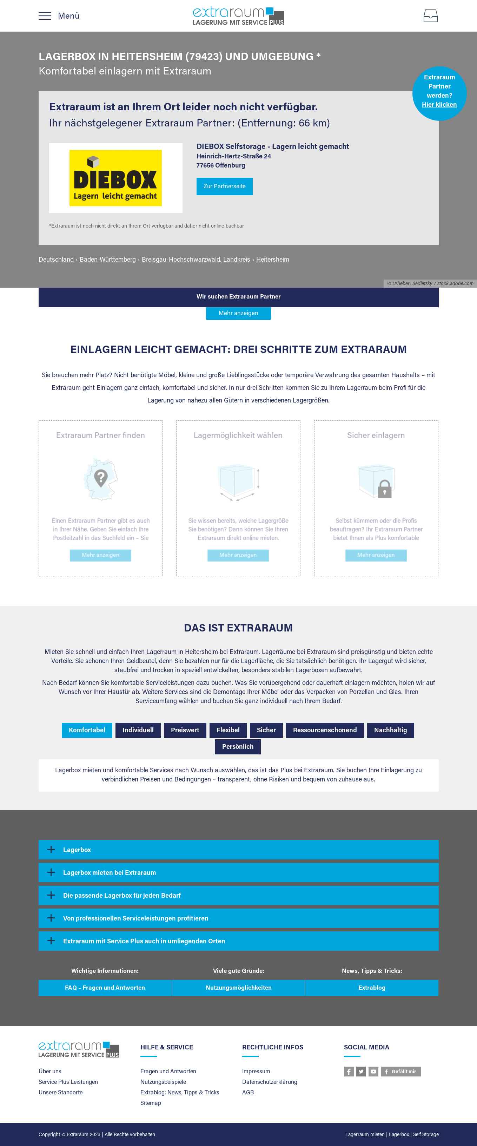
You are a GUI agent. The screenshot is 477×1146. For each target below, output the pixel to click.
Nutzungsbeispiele (163, 1082)
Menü (68, 16)
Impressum (256, 1072)
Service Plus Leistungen (68, 1082)
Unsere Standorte (60, 1093)
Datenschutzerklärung (269, 1082)
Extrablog (371, 988)
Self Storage (426, 1135)
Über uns (50, 1072)
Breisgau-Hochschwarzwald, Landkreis (196, 260)
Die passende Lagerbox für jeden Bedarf (122, 896)
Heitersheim (272, 260)
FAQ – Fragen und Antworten (105, 988)
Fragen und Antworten (168, 1072)
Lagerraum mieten (365, 1135)
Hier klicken (439, 105)
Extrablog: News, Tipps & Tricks (179, 1093)
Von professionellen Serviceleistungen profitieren (135, 919)
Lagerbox (77, 850)
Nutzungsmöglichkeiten (239, 988)
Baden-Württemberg (108, 260)
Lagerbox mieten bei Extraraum (109, 873)
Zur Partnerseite (225, 187)
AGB (248, 1093)
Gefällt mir (404, 1072)
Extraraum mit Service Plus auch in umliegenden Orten (144, 942)
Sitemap (150, 1103)
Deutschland (56, 260)
